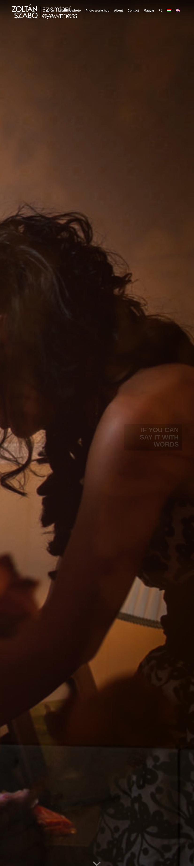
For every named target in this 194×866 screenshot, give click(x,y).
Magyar (149, 10)
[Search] (160, 10)
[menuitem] (49, 10)
